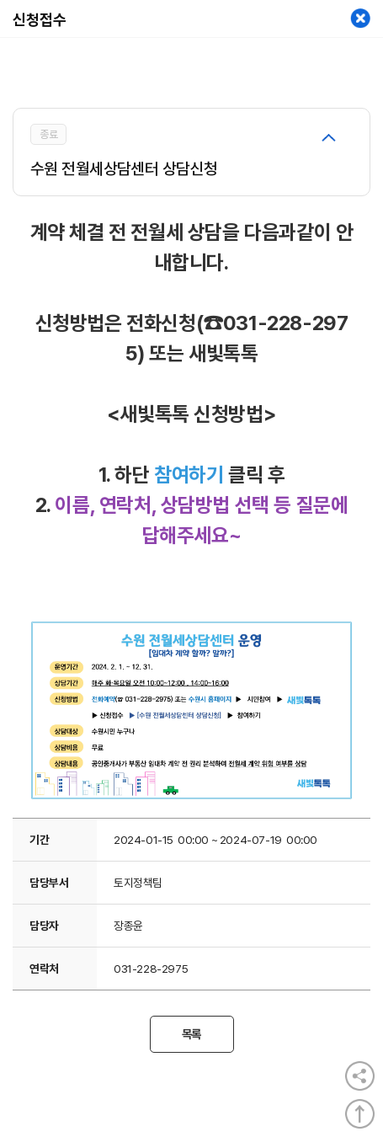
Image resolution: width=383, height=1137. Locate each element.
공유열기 (360, 1076)
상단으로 (360, 1114)
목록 (191, 1034)
